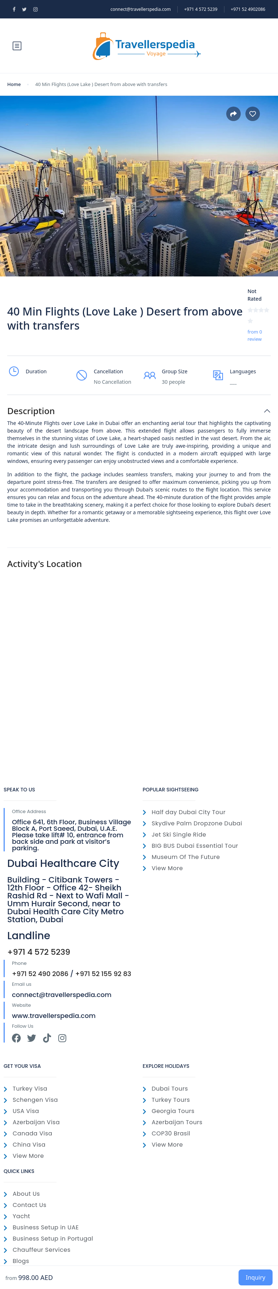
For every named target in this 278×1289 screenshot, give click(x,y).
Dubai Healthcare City (63, 863)
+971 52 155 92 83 (103, 973)
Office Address (29, 811)
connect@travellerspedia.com (140, 9)
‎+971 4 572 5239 (201, 9)
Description (31, 411)
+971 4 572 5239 (38, 952)
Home (14, 84)
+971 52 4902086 (248, 9)
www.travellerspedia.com (54, 1015)
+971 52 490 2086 (40, 973)
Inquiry (255, 1277)
